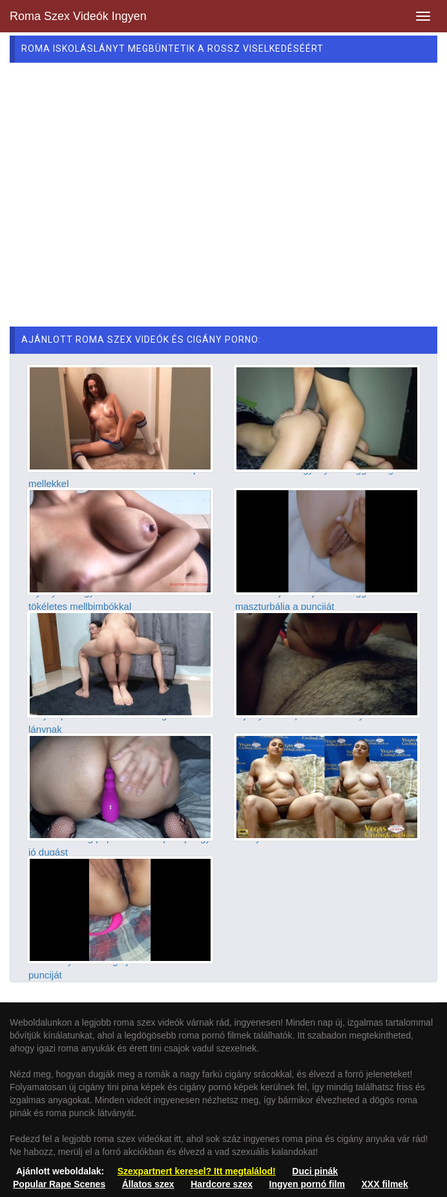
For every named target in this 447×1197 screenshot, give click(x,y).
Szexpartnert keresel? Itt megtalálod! (197, 1171)
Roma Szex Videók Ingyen (78, 16)
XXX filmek (385, 1184)
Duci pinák (315, 1171)
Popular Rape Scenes (59, 1184)
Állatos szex (148, 1184)
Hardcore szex (222, 1184)
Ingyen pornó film (307, 1184)
